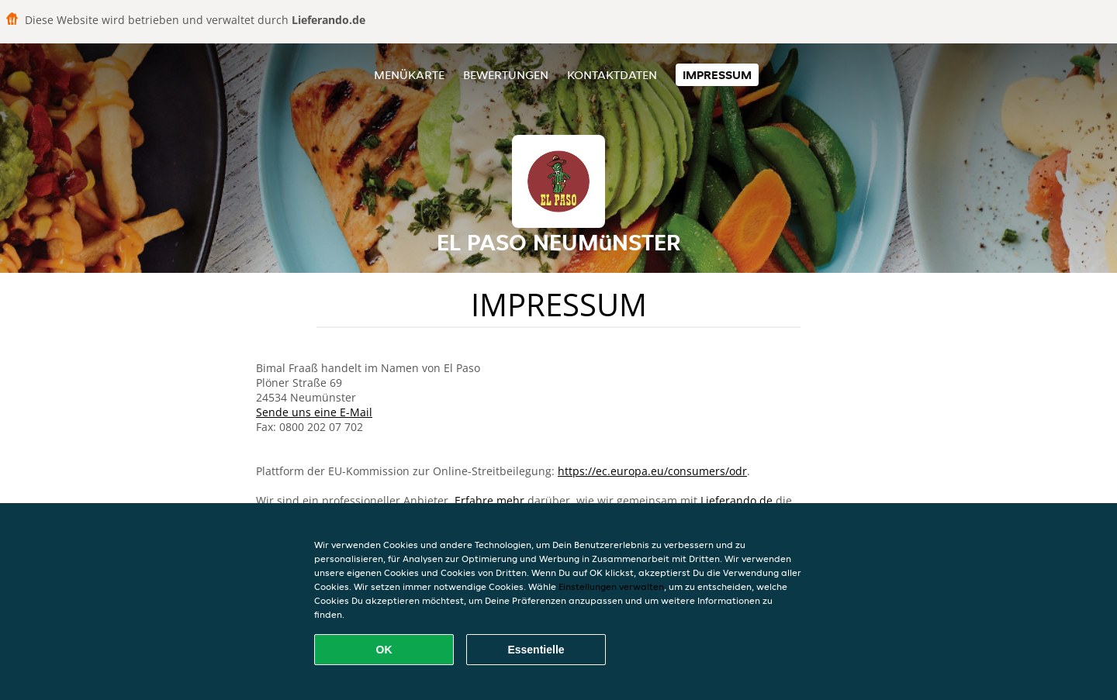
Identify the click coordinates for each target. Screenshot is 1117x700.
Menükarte (409, 75)
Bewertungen (505, 75)
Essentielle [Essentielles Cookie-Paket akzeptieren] (535, 649)
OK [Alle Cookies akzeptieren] (384, 649)
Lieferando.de (736, 500)
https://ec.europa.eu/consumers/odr (652, 471)
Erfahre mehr (489, 500)
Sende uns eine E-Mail (314, 412)
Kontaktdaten (612, 75)
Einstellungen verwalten (611, 586)
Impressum (717, 75)
